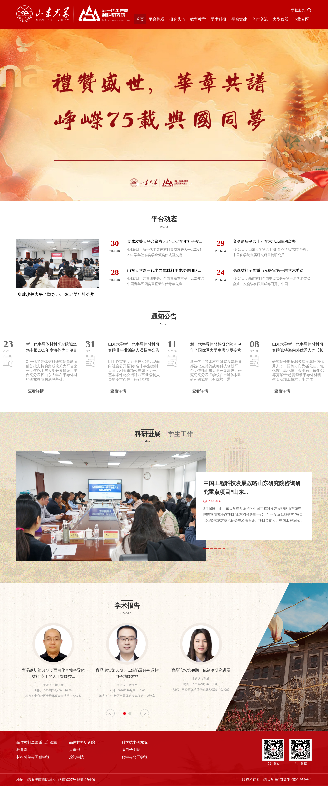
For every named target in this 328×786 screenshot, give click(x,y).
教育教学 (198, 19)
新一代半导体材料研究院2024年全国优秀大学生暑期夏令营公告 (215, 347)
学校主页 (298, 10)
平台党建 (239, 19)
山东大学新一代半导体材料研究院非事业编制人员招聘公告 (133, 347)
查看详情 (36, 391)
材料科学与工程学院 (33, 757)
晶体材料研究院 (82, 742)
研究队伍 (177, 19)
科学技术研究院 (135, 742)
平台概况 (156, 19)
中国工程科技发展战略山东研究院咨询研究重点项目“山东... (252, 487)
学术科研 (218, 19)
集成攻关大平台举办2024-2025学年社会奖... (164, 241)
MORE (164, 226)
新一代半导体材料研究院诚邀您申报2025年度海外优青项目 (51, 347)
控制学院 (76, 757)
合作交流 (260, 19)
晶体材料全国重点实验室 (36, 742)
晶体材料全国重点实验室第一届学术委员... (270, 270)
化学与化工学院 (135, 757)
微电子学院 (131, 750)
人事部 (74, 750)
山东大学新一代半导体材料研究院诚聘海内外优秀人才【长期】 (297, 347)
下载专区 (301, 19)
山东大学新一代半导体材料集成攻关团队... (164, 270)
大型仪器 (280, 19)
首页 (140, 19)
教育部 (22, 750)
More (147, 441)
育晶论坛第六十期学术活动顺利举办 (264, 241)
